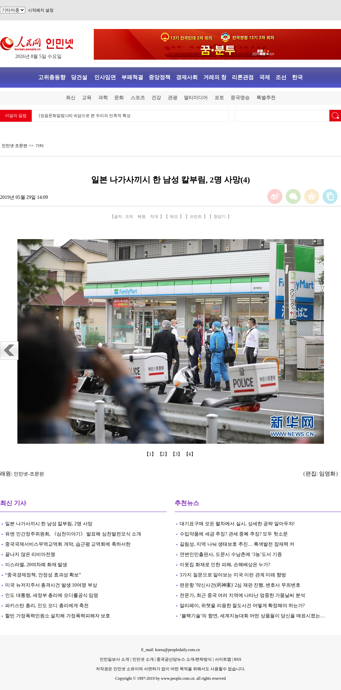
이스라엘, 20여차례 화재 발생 (36, 564)
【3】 (177, 454)
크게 (129, 216)
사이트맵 (223, 659)
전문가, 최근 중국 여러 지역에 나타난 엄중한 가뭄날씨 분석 (242, 595)
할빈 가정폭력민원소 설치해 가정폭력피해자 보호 (57, 615)
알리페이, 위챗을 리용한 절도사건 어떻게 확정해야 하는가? (242, 605)
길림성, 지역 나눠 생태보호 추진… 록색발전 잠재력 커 (238, 544)
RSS (237, 659)
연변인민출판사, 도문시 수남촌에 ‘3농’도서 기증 (231, 554)
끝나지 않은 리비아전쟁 (30, 554)
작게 (154, 216)
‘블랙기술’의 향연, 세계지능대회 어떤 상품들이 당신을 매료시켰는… (252, 615)
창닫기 (219, 216)
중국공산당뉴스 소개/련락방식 (184, 659)
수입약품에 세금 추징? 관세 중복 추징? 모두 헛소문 (234, 534)
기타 (39, 145)
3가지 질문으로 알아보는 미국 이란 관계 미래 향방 (233, 574)
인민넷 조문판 (14, 145)
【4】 (190, 454)
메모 (174, 216)
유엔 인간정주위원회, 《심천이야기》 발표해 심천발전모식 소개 (73, 534)
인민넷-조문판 (29, 473)
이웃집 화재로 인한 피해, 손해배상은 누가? (225, 564)
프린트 (196, 216)
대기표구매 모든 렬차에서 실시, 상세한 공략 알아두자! (237, 523)
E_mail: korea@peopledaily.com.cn (170, 649)
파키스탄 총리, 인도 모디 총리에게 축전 (47, 605)
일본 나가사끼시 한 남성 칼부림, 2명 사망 (48, 523)
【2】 (164, 454)
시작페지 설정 (41, 10)
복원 (141, 216)
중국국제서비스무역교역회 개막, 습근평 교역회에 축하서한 (68, 544)
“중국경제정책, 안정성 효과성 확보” (43, 574)
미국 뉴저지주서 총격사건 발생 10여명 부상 (51, 585)
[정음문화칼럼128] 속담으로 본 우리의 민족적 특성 (85, 115)
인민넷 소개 (142, 659)
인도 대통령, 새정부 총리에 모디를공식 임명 (51, 595)
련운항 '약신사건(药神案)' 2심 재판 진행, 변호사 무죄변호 (240, 585)
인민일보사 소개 (114, 659)
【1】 (151, 454)
